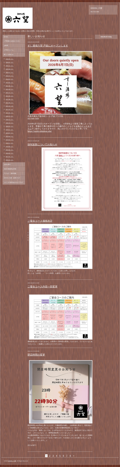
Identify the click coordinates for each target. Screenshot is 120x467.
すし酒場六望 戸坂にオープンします (48, 45)
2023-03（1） (10, 82)
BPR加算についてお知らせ (42, 144)
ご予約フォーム (8, 50)
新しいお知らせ (8, 54)
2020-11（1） (10, 119)
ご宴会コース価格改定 (40, 220)
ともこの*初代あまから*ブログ (13, 182)
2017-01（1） (10, 156)
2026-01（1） (10, 62)
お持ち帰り (7, 164)
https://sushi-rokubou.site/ (40, 131)
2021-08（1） (10, 99)
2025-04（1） (10, 69)
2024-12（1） (10, 72)
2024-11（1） (10, 76)
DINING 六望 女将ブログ (12, 178)
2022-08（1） (10, 86)
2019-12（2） (10, 129)
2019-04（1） (10, 136)
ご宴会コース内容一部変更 (43, 286)
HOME (6, 37)
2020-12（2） (10, 116)
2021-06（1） (10, 102)
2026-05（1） (10, 59)
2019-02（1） (10, 139)
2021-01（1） (10, 113)
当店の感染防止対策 (10, 169)
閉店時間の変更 (36, 354)
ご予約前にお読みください (12, 41)
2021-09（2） (10, 96)
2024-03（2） (10, 79)
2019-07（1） (10, 133)
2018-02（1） (10, 153)
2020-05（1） (10, 126)
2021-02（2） (10, 109)
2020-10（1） (10, 123)
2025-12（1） (10, 65)
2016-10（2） (10, 160)
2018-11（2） (10, 143)
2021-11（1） (10, 92)
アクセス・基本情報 (10, 173)
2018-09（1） (10, 146)
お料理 (6, 45)
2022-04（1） (10, 89)
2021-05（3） (10, 106)
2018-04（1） (10, 150)
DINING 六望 (12, 461)
